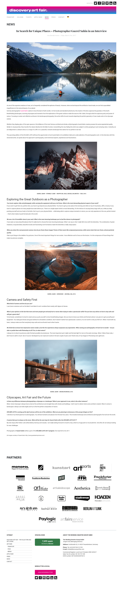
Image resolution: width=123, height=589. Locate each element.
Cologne (20, 16)
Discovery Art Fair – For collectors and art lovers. (19, 537)
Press (53, 16)
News (47, 16)
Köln (9, 545)
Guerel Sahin (24, 121)
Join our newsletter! (45, 569)
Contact (61, 16)
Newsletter (90, 3)
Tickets (29, 16)
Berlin (9, 548)
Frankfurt (10, 16)
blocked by (47, 538)
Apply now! (38, 16)
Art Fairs (9, 540)
